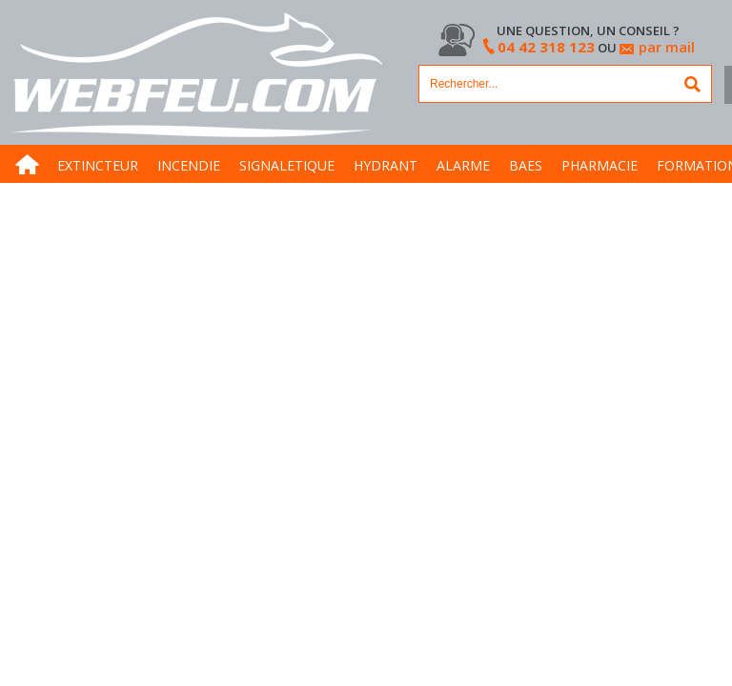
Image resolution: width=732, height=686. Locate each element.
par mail (667, 46)
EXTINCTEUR (97, 165)
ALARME (463, 165)
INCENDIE (188, 165)
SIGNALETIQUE (287, 165)
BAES (525, 165)
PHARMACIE (599, 165)
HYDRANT (385, 165)
